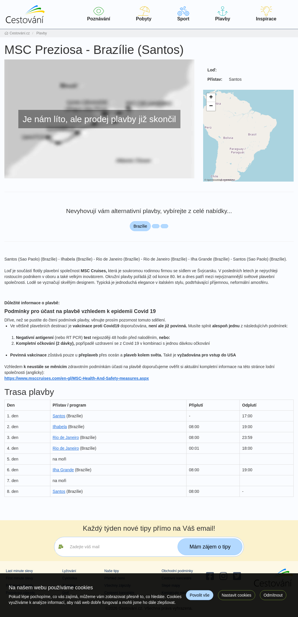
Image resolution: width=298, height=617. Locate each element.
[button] (211, 97)
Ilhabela (60, 426)
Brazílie (140, 226)
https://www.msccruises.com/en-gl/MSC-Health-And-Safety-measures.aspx (76, 378)
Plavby (223, 13)
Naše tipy (111, 571)
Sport (183, 13)
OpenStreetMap (214, 180)
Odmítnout (273, 595)
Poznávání (99, 13)
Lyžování (69, 571)
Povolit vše (200, 595)
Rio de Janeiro (66, 437)
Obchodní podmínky (177, 571)
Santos (59, 416)
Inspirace (266, 13)
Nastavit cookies (236, 595)
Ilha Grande (63, 469)
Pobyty (143, 13)
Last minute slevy (19, 571)
